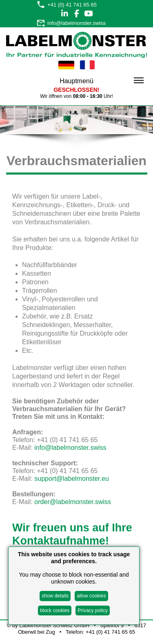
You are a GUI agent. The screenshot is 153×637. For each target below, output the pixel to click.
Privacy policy (92, 610)
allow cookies (91, 596)
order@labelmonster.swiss (72, 501)
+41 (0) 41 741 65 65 (72, 5)
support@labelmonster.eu (71, 478)
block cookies (54, 610)
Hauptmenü (102, 81)
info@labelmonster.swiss (76, 23)
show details (55, 596)
